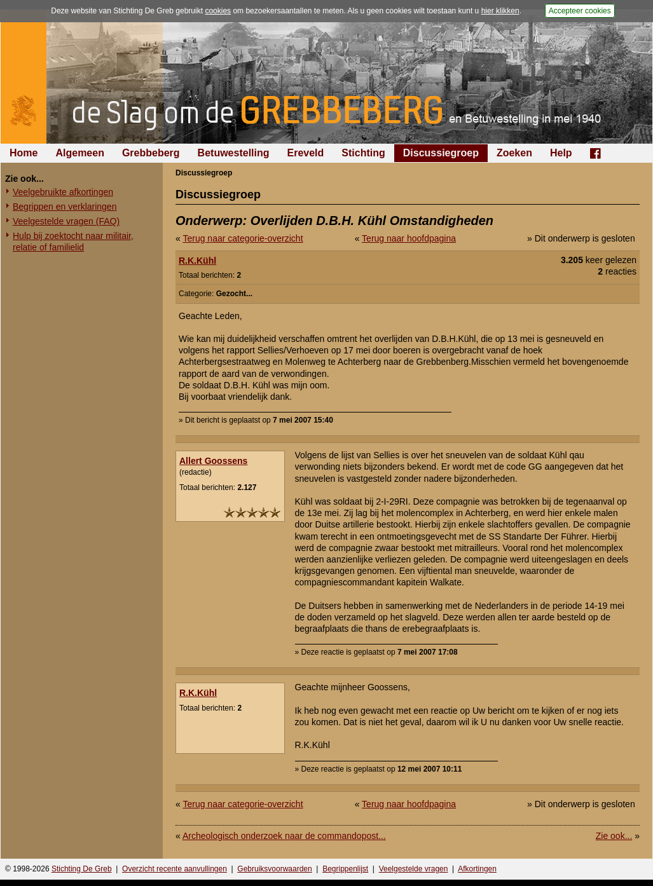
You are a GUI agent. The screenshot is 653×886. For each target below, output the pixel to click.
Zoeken (514, 152)
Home (24, 152)
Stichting (363, 152)
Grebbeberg (151, 152)
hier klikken (500, 10)
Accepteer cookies (580, 10)
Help (561, 152)
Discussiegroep (441, 152)
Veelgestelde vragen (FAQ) (66, 221)
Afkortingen (477, 868)
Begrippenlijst (345, 868)
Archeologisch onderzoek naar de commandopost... (284, 836)
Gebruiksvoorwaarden (274, 868)
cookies (218, 10)
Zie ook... (614, 836)
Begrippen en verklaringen (64, 206)
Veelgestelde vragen (413, 868)
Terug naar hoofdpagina (409, 238)
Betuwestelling (234, 152)
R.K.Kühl (197, 261)
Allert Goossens (213, 461)
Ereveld (305, 152)
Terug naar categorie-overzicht (242, 238)
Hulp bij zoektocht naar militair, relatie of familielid (73, 241)
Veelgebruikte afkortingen (63, 192)
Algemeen (79, 152)
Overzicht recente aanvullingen (174, 868)
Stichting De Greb (82, 868)
